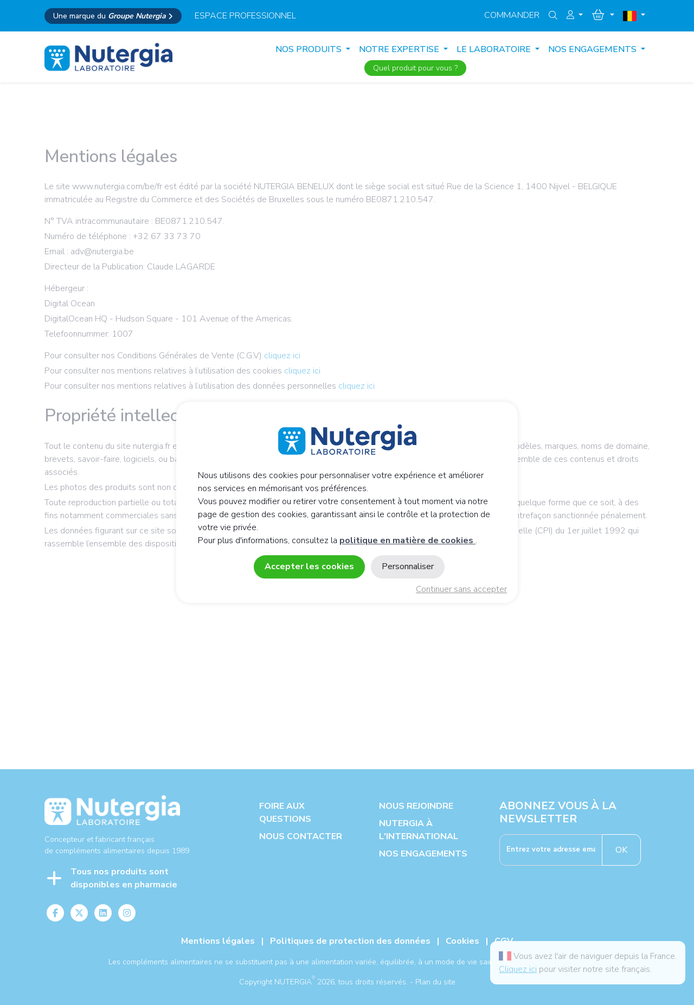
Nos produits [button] (309, 49)
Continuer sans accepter (461, 590)
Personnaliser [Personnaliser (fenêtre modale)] (408, 567)
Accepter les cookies (309, 567)
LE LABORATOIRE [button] (495, 49)
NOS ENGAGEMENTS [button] (593, 49)
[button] (574, 15)
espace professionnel (245, 16)
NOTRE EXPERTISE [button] (400, 49)
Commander (511, 15)
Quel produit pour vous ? (415, 68)
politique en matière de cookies (407, 541)
